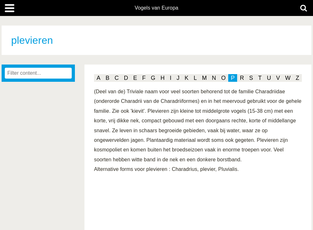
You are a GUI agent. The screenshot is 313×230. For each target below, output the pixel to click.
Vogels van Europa (156, 8)
